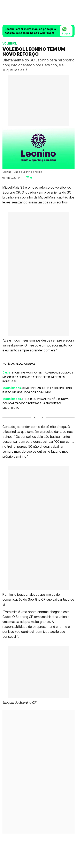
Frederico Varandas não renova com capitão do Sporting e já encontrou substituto (35, 403)
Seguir (66, 30)
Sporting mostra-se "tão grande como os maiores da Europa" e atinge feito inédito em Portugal (37, 377)
